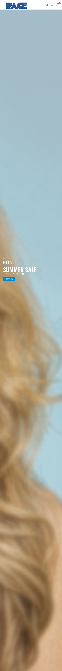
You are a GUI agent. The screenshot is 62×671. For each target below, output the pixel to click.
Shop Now (8, 279)
